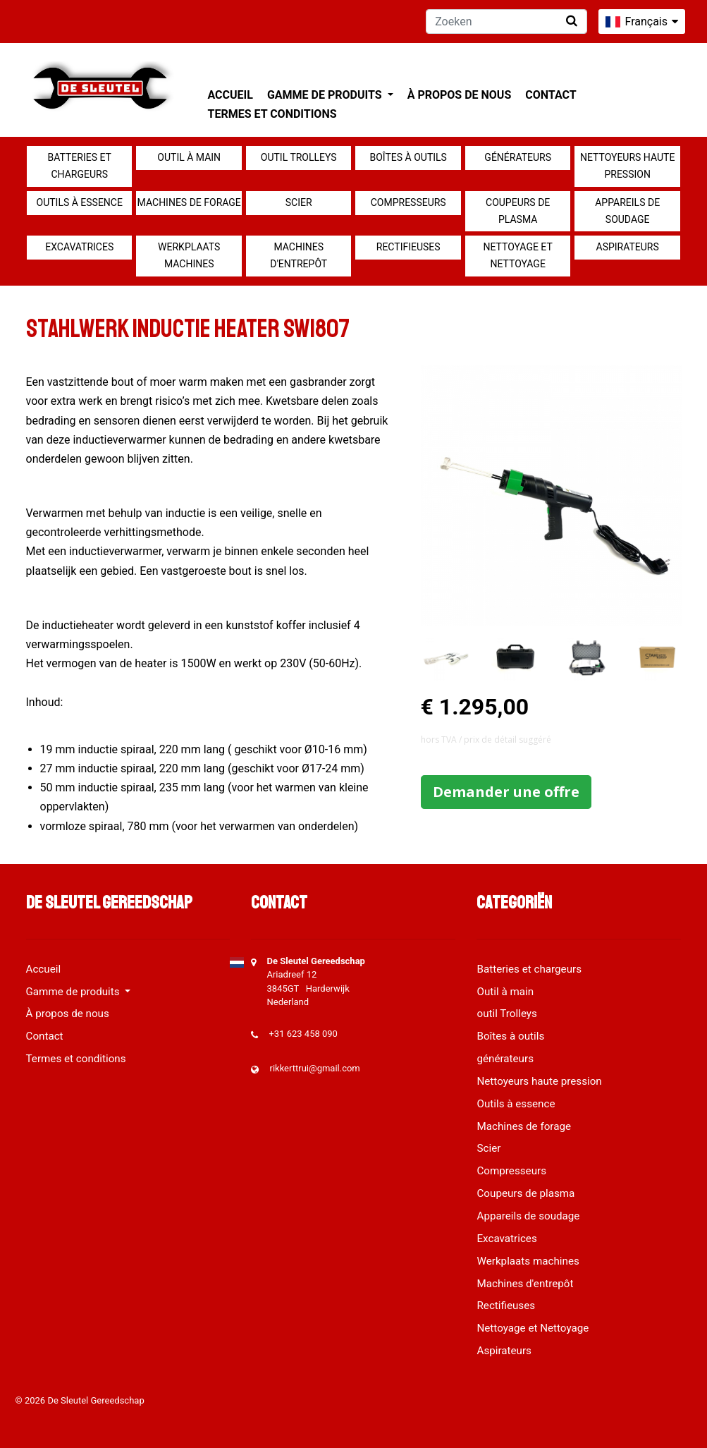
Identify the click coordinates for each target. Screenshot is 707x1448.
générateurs (517, 157)
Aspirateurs (627, 247)
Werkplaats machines (189, 255)
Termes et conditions (272, 114)
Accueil (230, 95)
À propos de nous (459, 95)
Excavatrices (79, 247)
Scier (298, 202)
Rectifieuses (408, 247)
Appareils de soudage (627, 211)
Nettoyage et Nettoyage (518, 255)
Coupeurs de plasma (518, 211)
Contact (550, 95)
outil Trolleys (299, 157)
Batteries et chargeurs (79, 166)
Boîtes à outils (408, 157)
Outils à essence (80, 202)
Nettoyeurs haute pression (627, 166)
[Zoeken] (506, 21)
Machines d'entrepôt (298, 255)
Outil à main (189, 157)
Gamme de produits (326, 95)
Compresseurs (408, 202)
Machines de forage (189, 202)
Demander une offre (506, 791)
